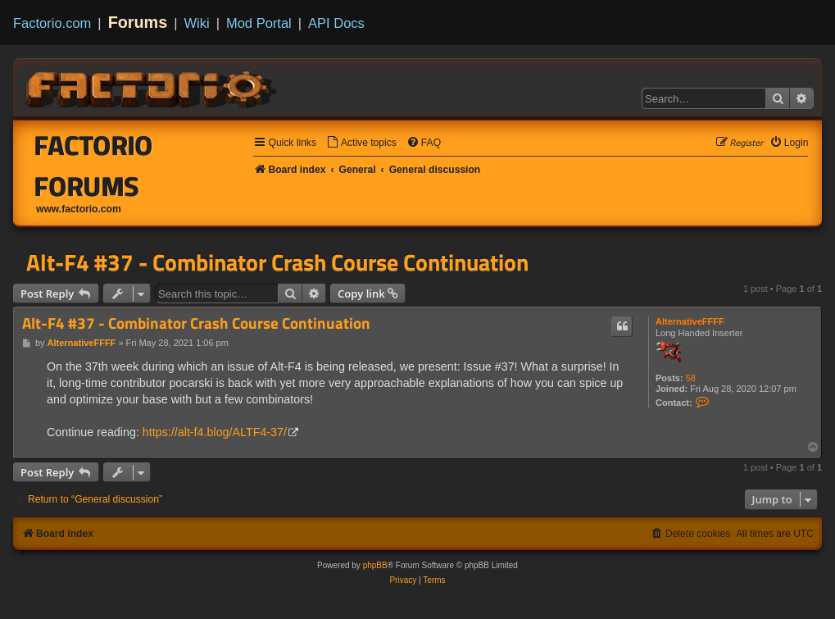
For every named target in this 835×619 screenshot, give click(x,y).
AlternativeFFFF (690, 321)
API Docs (336, 23)
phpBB (375, 565)
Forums (138, 22)
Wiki (197, 23)
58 (691, 378)
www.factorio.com (78, 209)
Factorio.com (52, 23)
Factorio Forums (93, 166)
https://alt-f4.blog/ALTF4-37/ (215, 432)
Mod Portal (259, 23)
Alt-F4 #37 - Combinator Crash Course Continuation (277, 262)
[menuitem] (361, 143)
